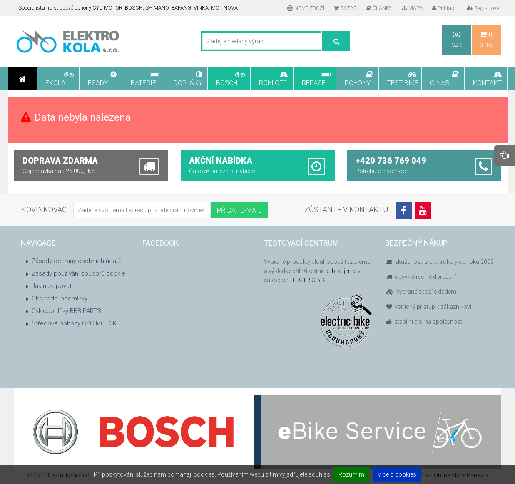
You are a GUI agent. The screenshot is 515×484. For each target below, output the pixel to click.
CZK (456, 39)
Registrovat (484, 8)
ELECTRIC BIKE (308, 280)
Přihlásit (444, 8)
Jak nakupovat (52, 286)
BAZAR (345, 8)
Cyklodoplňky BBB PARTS (66, 311)
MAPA (412, 8)
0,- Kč (486, 39)
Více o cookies (397, 474)
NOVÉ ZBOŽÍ (305, 8)
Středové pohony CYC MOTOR (74, 323)
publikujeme (340, 271)
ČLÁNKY (379, 8)
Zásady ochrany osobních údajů (76, 261)
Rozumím (351, 474)
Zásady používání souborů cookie (78, 273)
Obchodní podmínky (59, 298)
